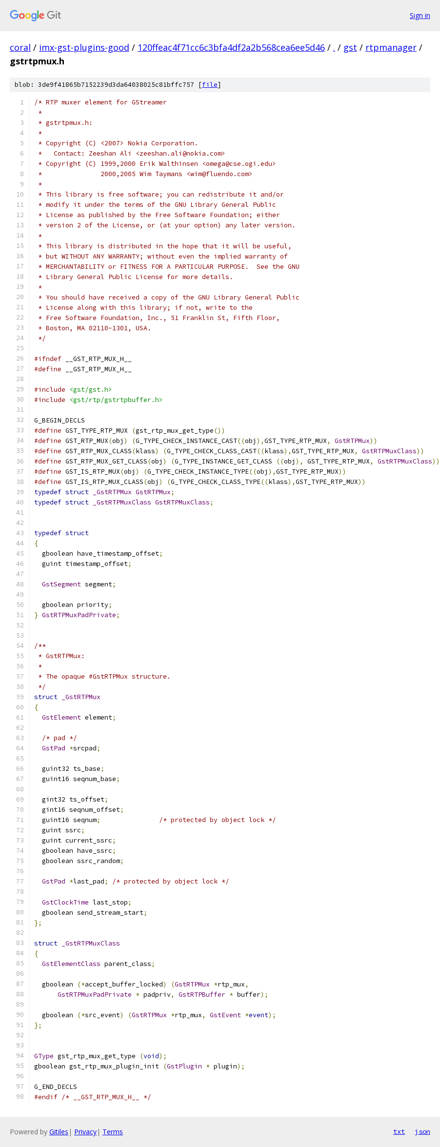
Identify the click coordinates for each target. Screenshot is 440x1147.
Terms (112, 1131)
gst (350, 47)
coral (20, 47)
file (210, 84)
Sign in (420, 15)
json (422, 1131)
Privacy (85, 1131)
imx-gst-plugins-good (84, 47)
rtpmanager (391, 47)
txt (399, 1131)
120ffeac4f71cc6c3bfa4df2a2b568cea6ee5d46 (231, 47)
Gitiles (58, 1131)
